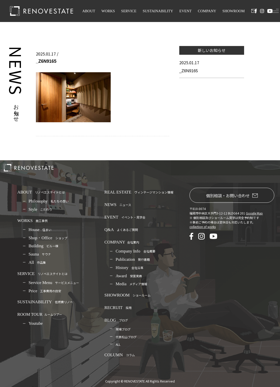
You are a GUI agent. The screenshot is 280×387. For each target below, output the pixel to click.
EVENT (185, 11)
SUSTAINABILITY (158, 11)
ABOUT (88, 11)
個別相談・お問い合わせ (232, 195)
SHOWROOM (233, 11)
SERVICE (128, 11)
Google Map (254, 213)
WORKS (108, 11)
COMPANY (207, 11)
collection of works (202, 226)
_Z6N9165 (188, 71)
